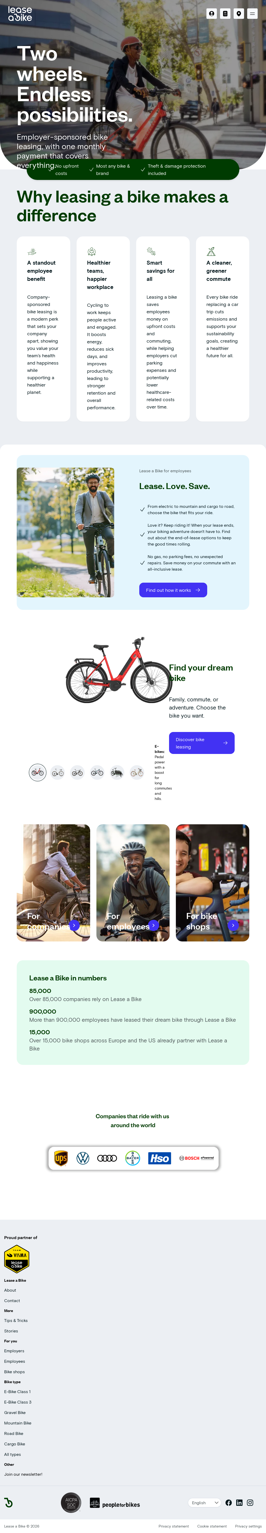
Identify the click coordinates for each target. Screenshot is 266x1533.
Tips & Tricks (16, 1320)
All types (12, 1454)
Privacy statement (174, 1526)
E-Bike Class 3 (17, 1401)
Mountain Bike (17, 1422)
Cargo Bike (14, 1443)
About (10, 1289)
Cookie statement (212, 1526)
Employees (14, 1361)
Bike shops (14, 1371)
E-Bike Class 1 (17, 1391)
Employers (14, 1350)
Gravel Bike (15, 1412)
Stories (11, 1330)
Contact (12, 1300)
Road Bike (13, 1433)
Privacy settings (248, 1526)
